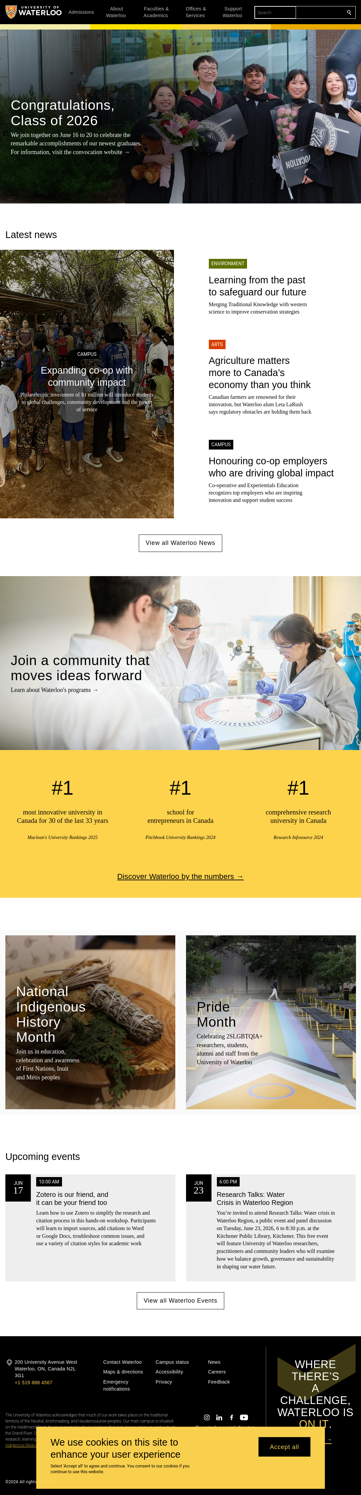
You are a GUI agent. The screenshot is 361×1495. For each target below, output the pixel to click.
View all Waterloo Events (181, 1300)
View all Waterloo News (181, 543)
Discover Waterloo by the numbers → (180, 876)
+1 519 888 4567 (33, 1382)
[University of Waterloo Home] (33, 12)
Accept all (284, 1446)
